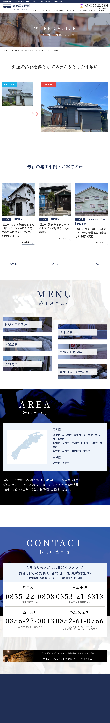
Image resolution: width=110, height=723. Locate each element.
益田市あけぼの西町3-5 (30, 626)
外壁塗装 (18, 219)
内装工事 (60, 700)
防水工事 (60, 696)
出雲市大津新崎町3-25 (79, 602)
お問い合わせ (7, 693)
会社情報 (102, 693)
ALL (55, 263)
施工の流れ (21, 704)
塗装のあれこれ (23, 711)
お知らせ (102, 707)
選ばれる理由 (45, 688)
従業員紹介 (103, 704)
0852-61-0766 (80, 620)
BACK (13, 263)
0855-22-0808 (30, 596)
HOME (4, 688)
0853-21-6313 (80, 596)
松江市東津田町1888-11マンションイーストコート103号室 (80, 627)
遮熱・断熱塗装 (62, 704)
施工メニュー (62, 688)
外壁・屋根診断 (23, 693)
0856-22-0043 (30, 620)
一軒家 (6, 219)
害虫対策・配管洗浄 (63, 711)
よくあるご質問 (23, 707)
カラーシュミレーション (26, 700)
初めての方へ (23, 688)
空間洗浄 (60, 707)
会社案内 (102, 688)
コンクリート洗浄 (96, 219)
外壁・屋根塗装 (62, 693)
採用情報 (102, 700)
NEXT (97, 263)
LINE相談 (5, 698)
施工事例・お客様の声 (19, 50)
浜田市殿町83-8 (30, 602)
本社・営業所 (103, 696)
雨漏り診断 (21, 696)
